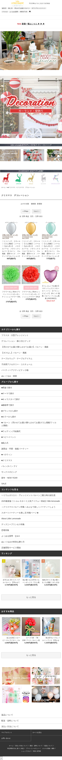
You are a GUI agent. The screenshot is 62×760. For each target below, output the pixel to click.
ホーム (3, 187)
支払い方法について (21, 745)
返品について (48, 745)
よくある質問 (14, 11)
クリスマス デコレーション (26, 187)
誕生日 (4, 8)
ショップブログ (26, 751)
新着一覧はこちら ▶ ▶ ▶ (33, 24)
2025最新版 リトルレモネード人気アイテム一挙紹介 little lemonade (30, 501)
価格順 (33, 204)
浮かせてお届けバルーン (22, 8)
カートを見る (37, 732)
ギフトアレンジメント (39, 8)
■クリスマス (11, 187)
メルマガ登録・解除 (48, 748)
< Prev (25, 211)
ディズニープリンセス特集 (13, 524)
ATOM (39, 751)
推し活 (10, 8)
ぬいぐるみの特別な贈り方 (13, 542)
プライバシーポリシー (33, 748)
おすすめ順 (25, 204)
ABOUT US (23, 11)
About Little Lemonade (11, 518)
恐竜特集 (5, 530)
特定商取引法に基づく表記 (15, 748)
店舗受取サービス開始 (11, 548)
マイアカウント (6, 732)
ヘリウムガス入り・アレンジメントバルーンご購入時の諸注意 (28, 495)
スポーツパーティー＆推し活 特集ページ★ (20, 513)
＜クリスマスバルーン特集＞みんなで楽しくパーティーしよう (28, 507)
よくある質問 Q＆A (10, 536)
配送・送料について (36, 745)
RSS (34, 751)
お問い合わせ (5, 738)
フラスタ (5, 11)
